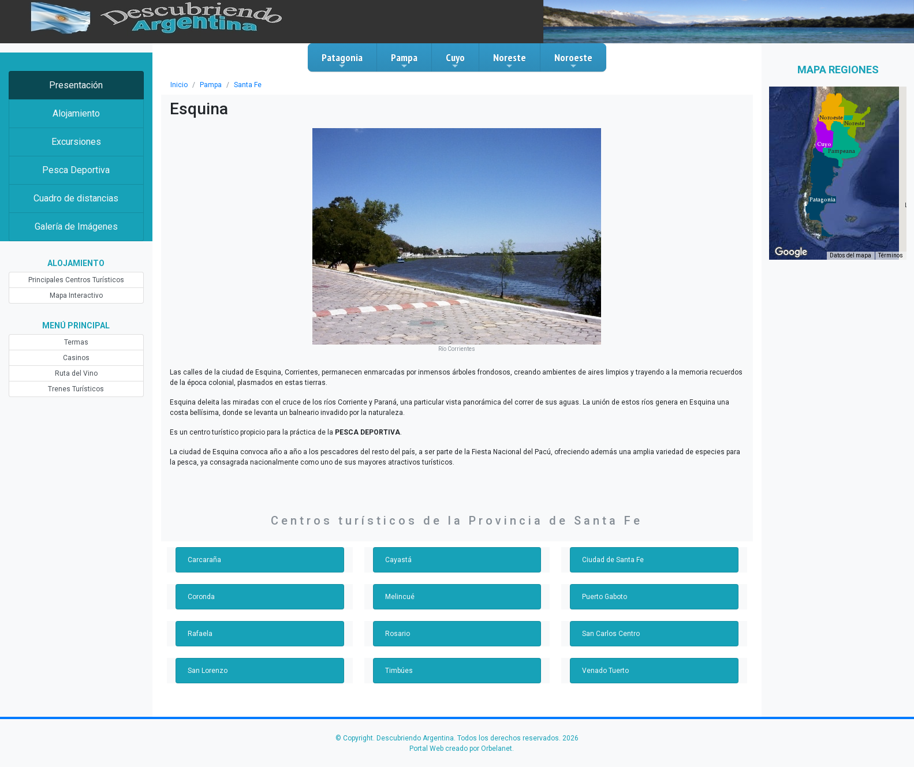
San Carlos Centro (611, 634)
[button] (822, 199)
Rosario (397, 634)
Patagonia (342, 60)
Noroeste (573, 60)
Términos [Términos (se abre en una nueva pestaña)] (890, 255)
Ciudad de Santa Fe (613, 560)
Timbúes (399, 671)
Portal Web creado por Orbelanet (460, 748)
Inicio (179, 85)
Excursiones (76, 141)
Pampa (404, 60)
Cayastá (398, 560)
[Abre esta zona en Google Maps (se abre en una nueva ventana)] (791, 252)
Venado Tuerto (605, 671)
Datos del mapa (850, 255)
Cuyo (455, 60)
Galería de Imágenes (76, 226)
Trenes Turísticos (76, 389)
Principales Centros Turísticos (76, 280)
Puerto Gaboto (604, 597)
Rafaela (200, 634)
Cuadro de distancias (75, 198)
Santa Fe (248, 85)
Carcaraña (204, 560)
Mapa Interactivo (76, 295)
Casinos (76, 358)
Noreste (509, 60)
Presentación (76, 85)
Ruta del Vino (76, 373)
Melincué (400, 597)
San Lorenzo (207, 671)
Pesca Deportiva (76, 169)
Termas (76, 342)
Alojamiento (76, 113)
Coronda (201, 597)
